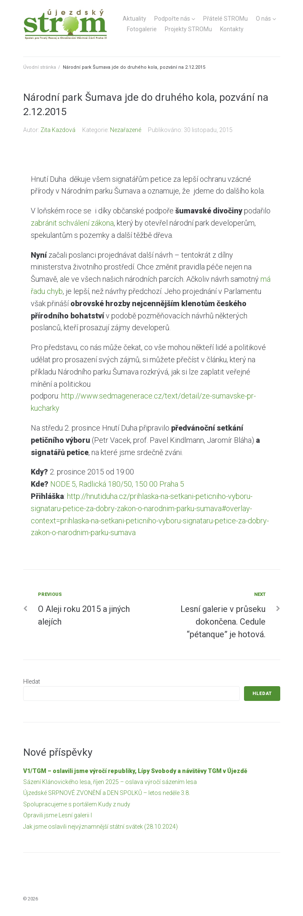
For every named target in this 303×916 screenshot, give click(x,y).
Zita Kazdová (57, 130)
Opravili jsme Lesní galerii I (57, 815)
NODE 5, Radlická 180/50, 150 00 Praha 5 (117, 484)
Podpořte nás (172, 18)
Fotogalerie (142, 29)
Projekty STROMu (188, 29)
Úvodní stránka (39, 67)
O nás (263, 18)
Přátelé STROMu (225, 18)
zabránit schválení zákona (72, 222)
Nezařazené (125, 130)
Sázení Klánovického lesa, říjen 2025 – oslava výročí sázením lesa (110, 782)
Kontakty (232, 29)
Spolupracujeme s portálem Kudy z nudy (76, 804)
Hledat (31, 681)
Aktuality (134, 18)
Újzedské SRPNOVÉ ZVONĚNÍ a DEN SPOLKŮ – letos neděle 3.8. (106, 792)
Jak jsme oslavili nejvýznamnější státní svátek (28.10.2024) (100, 826)
